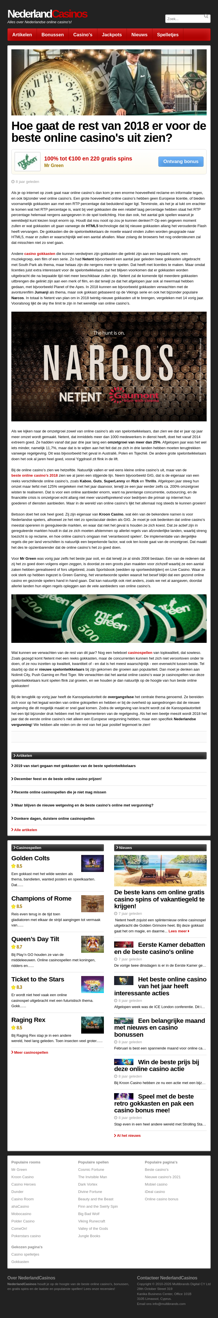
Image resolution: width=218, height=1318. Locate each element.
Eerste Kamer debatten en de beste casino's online (159, 948)
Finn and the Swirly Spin (98, 1206)
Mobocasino (21, 1214)
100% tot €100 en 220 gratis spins (88, 158)
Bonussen (52, 34)
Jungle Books (89, 1236)
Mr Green (54, 165)
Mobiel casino (156, 1184)
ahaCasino (20, 1206)
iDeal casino (155, 1192)
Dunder (17, 1192)
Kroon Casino (22, 1177)
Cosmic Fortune (91, 1169)
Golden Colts (30, 858)
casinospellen (140, 652)
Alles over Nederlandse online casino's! (39, 22)
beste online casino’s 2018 (34, 475)
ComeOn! (19, 1228)
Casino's (82, 34)
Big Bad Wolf (88, 1214)
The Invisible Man (92, 1177)
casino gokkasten (39, 254)
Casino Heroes (23, 1184)
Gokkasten (20, 1262)
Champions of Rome (41, 898)
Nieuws (139, 34)
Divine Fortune (90, 1192)
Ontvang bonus (181, 161)
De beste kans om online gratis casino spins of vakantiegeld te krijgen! (159, 899)
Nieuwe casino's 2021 (163, 1177)
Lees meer (178, 931)
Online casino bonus (161, 1199)
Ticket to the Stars (37, 979)
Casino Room (22, 1199)
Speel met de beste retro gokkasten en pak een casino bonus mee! (154, 1103)
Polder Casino (23, 1221)
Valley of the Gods (93, 1228)
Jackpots (112, 34)
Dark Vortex (87, 1184)
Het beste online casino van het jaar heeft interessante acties (160, 986)
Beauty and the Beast (95, 1199)
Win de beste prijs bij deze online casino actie (156, 1065)
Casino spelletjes (25, 1254)
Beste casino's (156, 1169)
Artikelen (22, 34)
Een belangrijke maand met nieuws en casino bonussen (159, 1027)
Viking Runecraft (91, 1221)
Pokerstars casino (26, 1236)
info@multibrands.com (168, 1304)
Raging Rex (28, 1019)
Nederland (47, 14)
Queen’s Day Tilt (35, 939)
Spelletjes (168, 34)
